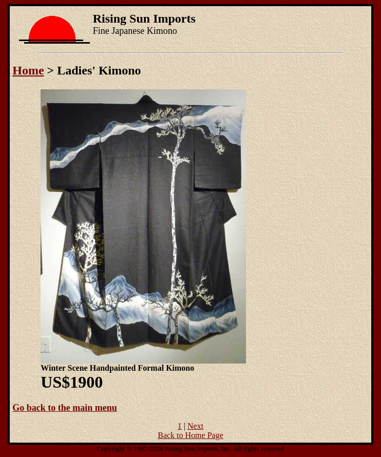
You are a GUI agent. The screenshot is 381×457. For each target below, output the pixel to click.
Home (28, 70)
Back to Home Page (190, 435)
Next (195, 426)
